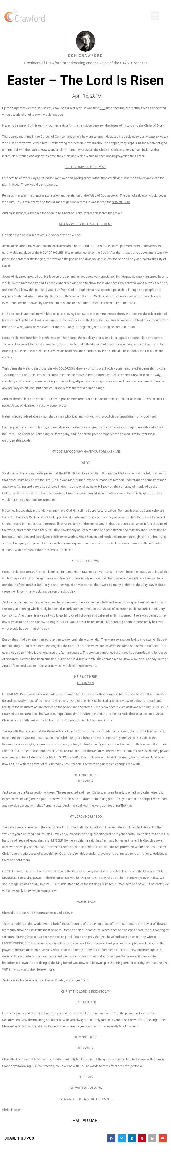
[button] (155, 15)
